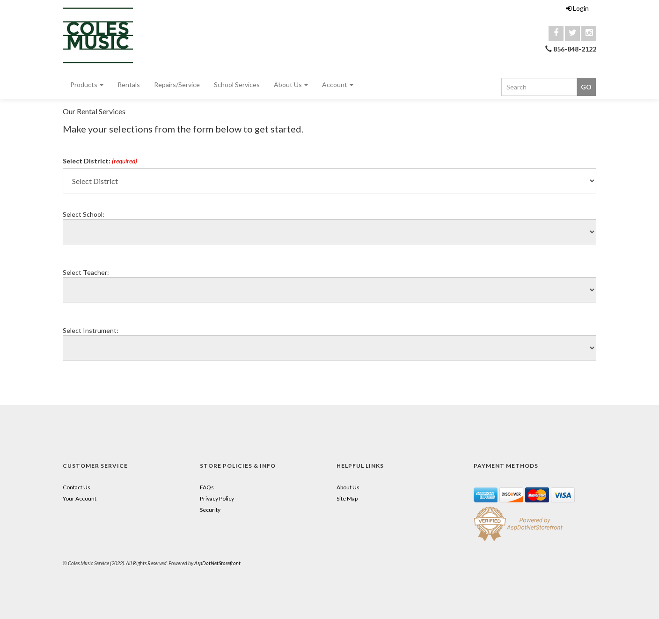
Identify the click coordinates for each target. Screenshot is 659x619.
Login (577, 8)
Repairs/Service (177, 84)
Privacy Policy (217, 498)
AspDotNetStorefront (217, 563)
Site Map (347, 498)
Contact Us (76, 487)
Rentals (128, 84)
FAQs (207, 487)
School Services (237, 84)
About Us (291, 84)
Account (337, 84)
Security (210, 509)
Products (86, 84)
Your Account (79, 498)
